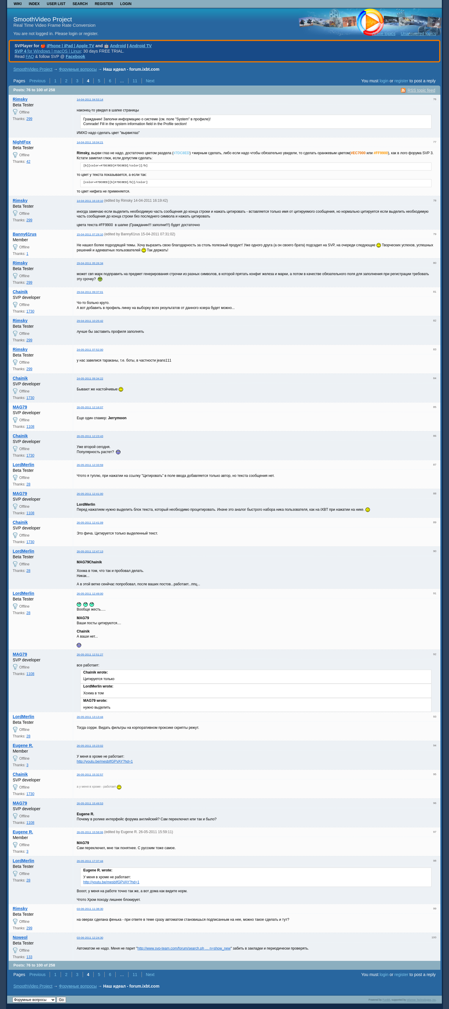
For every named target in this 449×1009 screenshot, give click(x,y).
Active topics (383, 33)
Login (125, 4)
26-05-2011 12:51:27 (90, 654)
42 (28, 162)
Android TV (140, 45)
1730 (30, 311)
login (384, 80)
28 (28, 484)
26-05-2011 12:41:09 (90, 522)
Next (150, 80)
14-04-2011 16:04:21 (90, 142)
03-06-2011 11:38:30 (90, 908)
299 (29, 119)
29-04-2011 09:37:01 (90, 292)
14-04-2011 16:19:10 (90, 200)
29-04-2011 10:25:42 (90, 320)
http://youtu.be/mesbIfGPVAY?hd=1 (105, 761)
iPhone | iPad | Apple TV (70, 45)
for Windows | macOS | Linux (48, 51)
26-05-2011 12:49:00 (90, 593)
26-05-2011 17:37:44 (90, 861)
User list (56, 4)
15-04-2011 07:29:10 (90, 234)
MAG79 (20, 407)
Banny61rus (25, 234)
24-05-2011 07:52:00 (90, 349)
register (401, 80)
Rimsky (20, 99)
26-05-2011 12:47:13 (90, 551)
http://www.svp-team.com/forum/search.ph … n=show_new (183, 948)
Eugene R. (23, 745)
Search (80, 4)
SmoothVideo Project (42, 19)
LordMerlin (23, 464)
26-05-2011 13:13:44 (90, 716)
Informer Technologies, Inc (421, 999)
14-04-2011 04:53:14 (90, 99)
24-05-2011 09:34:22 (90, 378)
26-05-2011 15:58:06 (90, 832)
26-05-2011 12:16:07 (90, 407)
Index (34, 4)
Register (104, 4)
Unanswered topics (418, 33)
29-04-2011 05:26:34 (90, 263)
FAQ (30, 56)
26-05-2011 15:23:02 (90, 745)
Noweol (20, 937)
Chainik (20, 291)
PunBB (386, 999)
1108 (30, 427)
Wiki (18, 4)
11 (135, 80)
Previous (37, 80)
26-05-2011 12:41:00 (90, 493)
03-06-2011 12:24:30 (90, 937)
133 (29, 957)
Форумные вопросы (78, 69)
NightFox (22, 142)
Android (118, 45)
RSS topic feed (421, 90)
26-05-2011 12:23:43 (90, 436)
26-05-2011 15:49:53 (90, 803)
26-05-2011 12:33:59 (90, 464)
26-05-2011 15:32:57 (90, 774)
